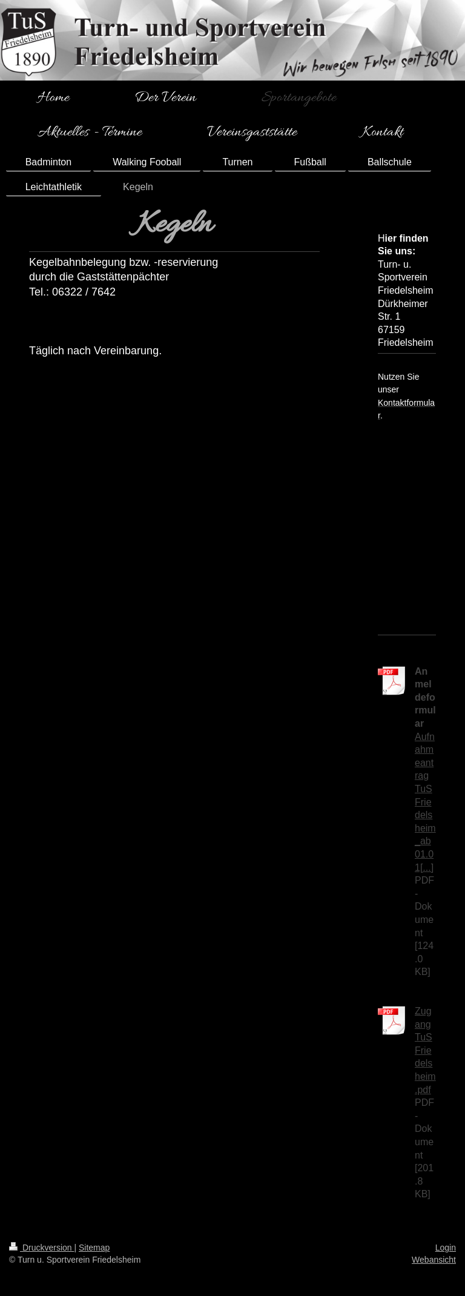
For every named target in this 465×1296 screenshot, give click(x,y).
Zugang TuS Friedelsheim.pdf (425, 1050)
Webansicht (434, 1260)
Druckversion (41, 1247)
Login (445, 1247)
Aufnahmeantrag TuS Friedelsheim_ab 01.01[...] (425, 802)
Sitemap (94, 1247)
